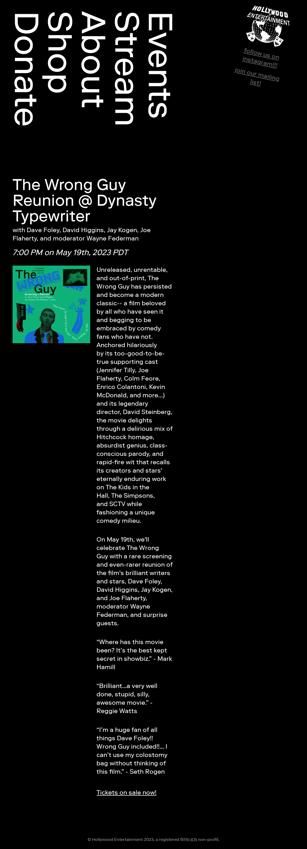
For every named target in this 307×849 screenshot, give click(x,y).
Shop (60, 52)
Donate (27, 69)
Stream (127, 69)
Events (160, 65)
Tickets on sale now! (126, 792)
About (93, 59)
